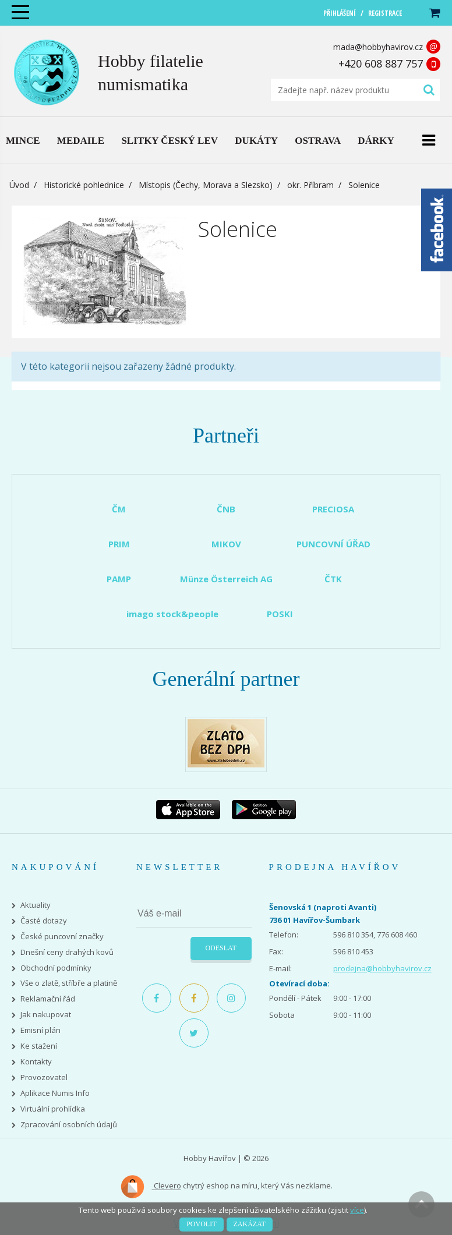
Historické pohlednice (84, 184)
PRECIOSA (333, 509)
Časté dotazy (43, 920)
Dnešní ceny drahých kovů (67, 952)
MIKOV (226, 544)
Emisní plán (40, 1030)
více (357, 1210)
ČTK (333, 579)
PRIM (119, 544)
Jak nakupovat (45, 1014)
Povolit (201, 1224)
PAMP (119, 579)
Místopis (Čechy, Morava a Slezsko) (206, 184)
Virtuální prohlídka (52, 1109)
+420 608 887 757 (380, 63)
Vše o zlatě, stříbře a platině (68, 983)
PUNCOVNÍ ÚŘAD (333, 544)
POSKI (280, 614)
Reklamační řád (47, 999)
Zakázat (250, 1224)
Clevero (150, 1186)
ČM (119, 509)
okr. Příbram (310, 184)
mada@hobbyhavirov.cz (378, 46)
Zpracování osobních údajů (68, 1124)
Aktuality (35, 905)
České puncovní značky (62, 936)
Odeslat (220, 948)
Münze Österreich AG (226, 579)
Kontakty (36, 1061)
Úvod (19, 184)
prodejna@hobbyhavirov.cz (382, 968)
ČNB (226, 509)
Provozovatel (44, 1077)
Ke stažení (38, 1046)
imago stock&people (172, 614)
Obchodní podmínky (55, 968)
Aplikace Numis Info (55, 1093)
